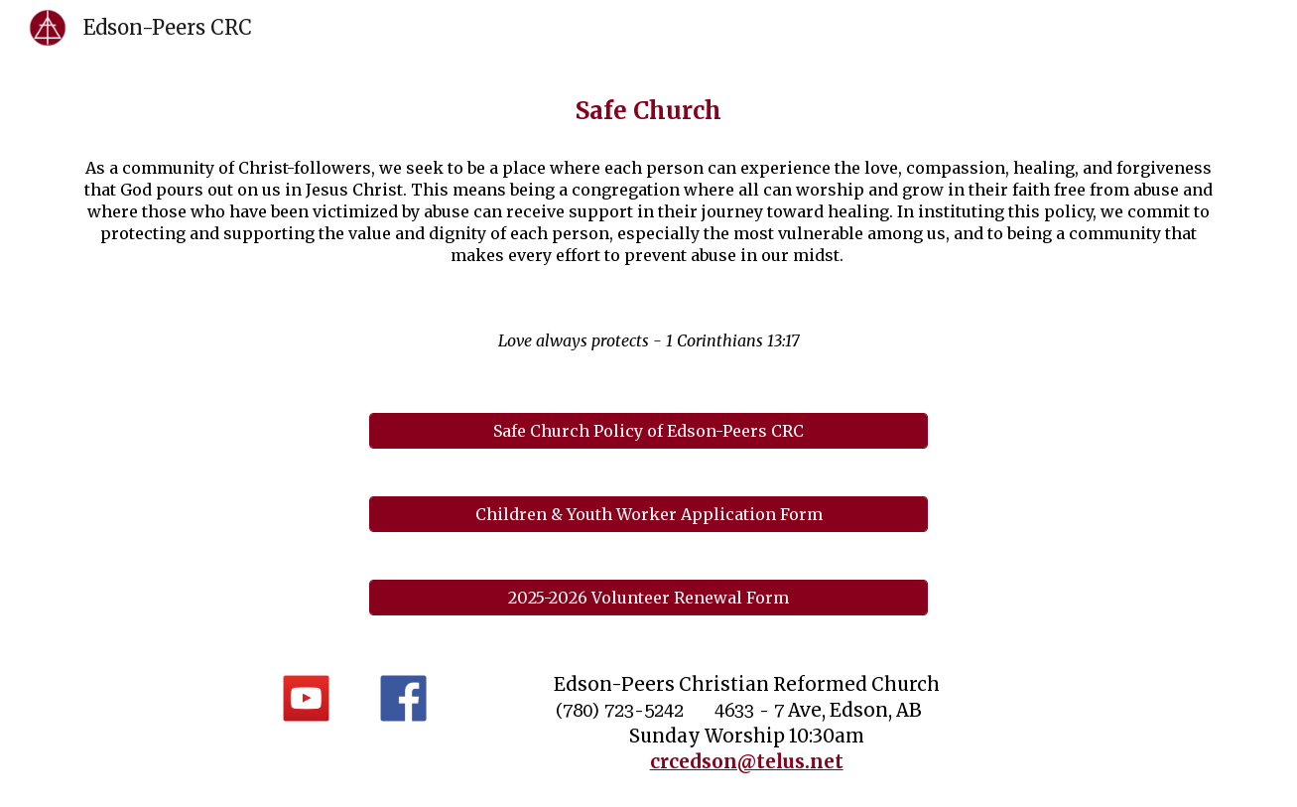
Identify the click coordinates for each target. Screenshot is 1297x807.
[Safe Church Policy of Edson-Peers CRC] (648, 431)
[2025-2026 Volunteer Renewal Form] (648, 597)
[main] (648, 111)
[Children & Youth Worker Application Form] (648, 514)
